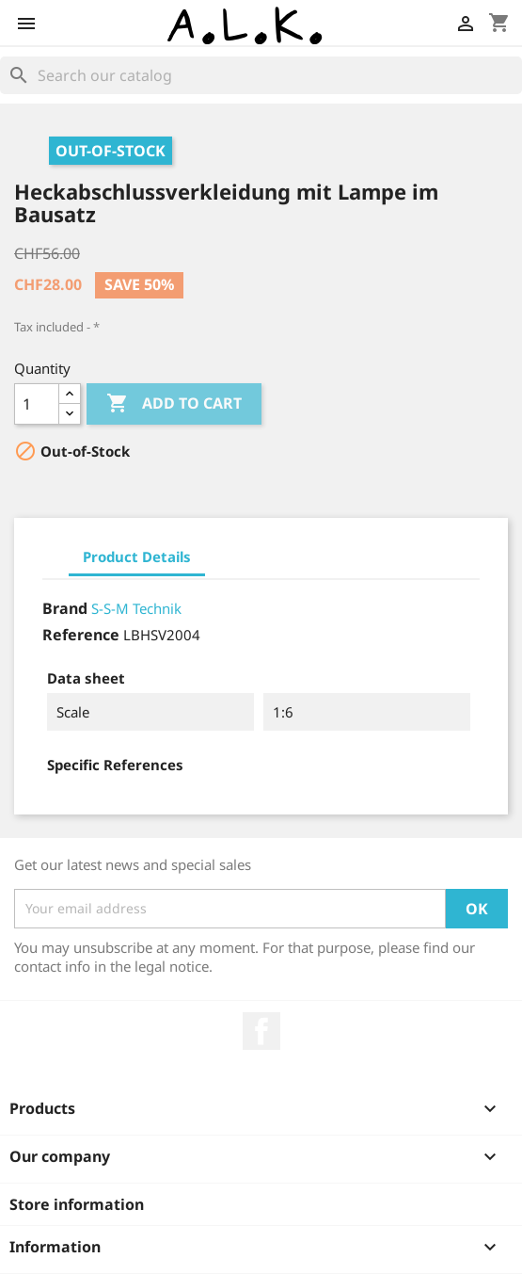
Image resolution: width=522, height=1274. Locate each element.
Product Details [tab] (137, 556)
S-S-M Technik (136, 608)
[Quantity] (36, 404)
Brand (64, 608)
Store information (76, 1204)
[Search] (261, 75)
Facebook (261, 1031)
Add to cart (174, 404)
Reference (80, 634)
